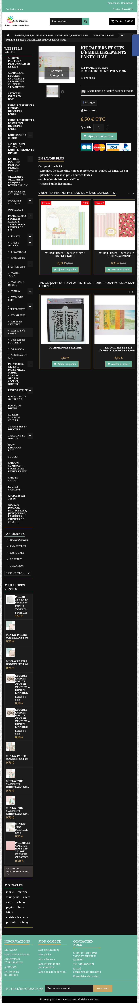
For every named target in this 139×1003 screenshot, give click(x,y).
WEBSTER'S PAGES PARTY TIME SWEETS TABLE (65, 255)
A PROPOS (10, 967)
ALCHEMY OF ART (17, 356)
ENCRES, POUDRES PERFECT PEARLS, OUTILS (14, 165)
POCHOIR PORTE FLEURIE (65, 347)
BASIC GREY (16, 552)
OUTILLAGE (15, 209)
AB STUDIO (17, 348)
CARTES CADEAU (13, 479)
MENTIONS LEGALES (17, 954)
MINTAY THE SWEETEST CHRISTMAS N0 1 (17, 810)
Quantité (86, 127)
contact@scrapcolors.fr (88, 971)
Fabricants (14, 534)
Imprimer (90, 110)
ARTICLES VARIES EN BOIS (14, 96)
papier (10, 907)
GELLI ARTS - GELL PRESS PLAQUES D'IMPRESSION (18, 181)
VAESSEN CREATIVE (15, 323)
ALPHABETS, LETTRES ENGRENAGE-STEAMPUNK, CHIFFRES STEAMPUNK (16, 80)
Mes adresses (46, 959)
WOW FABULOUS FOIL (15, 447)
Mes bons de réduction (52, 971)
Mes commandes (48, 949)
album (21, 902)
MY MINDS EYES (15, 299)
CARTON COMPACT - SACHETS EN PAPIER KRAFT (17, 467)
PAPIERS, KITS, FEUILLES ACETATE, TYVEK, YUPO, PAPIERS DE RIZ (17, 223)
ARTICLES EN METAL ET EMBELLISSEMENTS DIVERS (20, 148)
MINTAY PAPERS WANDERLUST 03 (17, 636)
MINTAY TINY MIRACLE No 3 (21, 828)
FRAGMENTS (18, 251)
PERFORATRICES (18, 390)
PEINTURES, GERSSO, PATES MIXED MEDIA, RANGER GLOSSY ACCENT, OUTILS (16, 374)
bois (21, 907)
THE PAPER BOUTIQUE (16, 341)
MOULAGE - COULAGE (15, 202)
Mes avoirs (44, 954)
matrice (23, 892)
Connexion (127, 3)
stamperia (12, 897)
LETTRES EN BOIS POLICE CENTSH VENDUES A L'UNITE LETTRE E (22, 718)
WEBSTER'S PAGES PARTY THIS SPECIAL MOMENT (118, 255)
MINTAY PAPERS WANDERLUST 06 (17, 757)
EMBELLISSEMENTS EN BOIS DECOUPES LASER (20, 110)
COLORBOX (16, 565)
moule (10, 892)
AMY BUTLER (17, 546)
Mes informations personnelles (49, 965)
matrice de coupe (17, 917)
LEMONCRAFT (16, 266)
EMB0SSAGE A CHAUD (17, 137)
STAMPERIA (17, 315)
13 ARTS (15, 236)
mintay (24, 922)
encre (26, 897)
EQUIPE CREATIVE (14, 488)
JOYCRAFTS (17, 257)
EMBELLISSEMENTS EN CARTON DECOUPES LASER (20, 125)
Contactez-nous (14, 9)
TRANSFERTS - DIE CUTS (17, 428)
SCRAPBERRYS (16, 309)
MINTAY (15, 291)
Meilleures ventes (14, 587)
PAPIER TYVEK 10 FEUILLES (21, 599)
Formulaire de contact (86, 976)
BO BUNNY (15, 559)
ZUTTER (13, 456)
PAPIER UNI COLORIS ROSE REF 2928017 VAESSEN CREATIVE (22, 850)
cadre (9, 902)
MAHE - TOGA (14, 275)
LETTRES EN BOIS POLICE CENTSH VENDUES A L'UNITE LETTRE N (22, 684)
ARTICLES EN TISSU (16, 497)
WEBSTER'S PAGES (16, 332)
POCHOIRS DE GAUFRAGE (17, 398)
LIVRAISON (11, 949)
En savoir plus (51, 158)
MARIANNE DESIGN (16, 284)
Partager (89, 102)
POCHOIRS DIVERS (15, 407)
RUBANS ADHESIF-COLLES (14, 417)
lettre (9, 912)
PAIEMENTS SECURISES (11, 973)
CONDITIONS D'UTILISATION (13, 961)
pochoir (11, 922)
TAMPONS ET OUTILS (16, 437)
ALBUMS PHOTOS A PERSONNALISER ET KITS (19, 62)
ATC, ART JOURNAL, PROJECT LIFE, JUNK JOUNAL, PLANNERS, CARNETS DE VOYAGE (17, 513)
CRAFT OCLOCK (13, 244)
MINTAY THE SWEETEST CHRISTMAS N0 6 (17, 784)
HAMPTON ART (18, 539)
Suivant (62, 91)
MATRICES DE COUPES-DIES (17, 193)
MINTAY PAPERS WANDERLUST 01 (17, 663)
